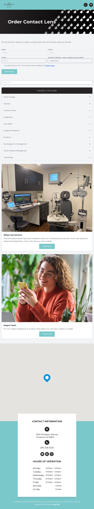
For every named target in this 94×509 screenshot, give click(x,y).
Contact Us (47, 334)
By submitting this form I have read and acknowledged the (29, 65)
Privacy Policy (68, 501)
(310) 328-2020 (47, 447)
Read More (47, 246)
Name (4, 49)
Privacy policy (50, 65)
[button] (1, 4)
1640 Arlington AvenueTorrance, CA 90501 (47, 435)
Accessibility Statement (54, 501)
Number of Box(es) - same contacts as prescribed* (65, 57)
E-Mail (50, 49)
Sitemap (77, 501)
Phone (4, 57)
